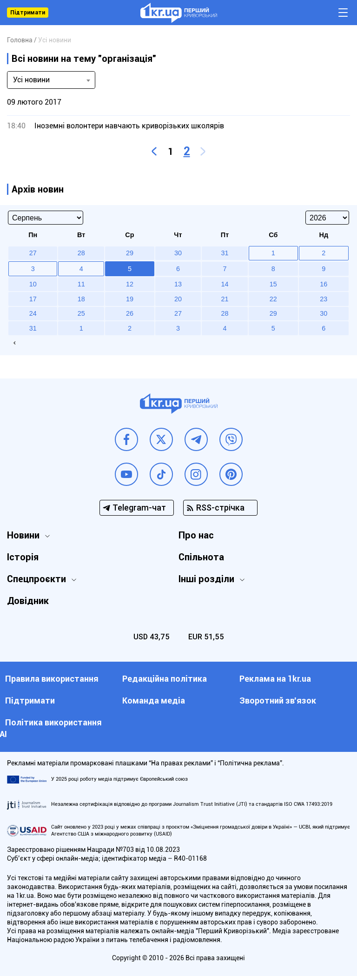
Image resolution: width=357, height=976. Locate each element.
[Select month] (45, 218)
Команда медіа (153, 700)
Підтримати (27, 12)
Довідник (28, 600)
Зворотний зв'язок (277, 700)
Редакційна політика (164, 679)
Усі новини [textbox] (31, 79)
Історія (23, 557)
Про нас (196, 535)
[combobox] (51, 80)
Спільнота (201, 557)
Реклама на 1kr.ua (275, 679)
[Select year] (327, 218)
